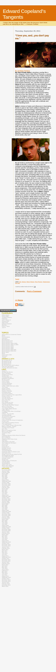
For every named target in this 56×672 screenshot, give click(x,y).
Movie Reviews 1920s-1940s (9, 343)
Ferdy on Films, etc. (7, 396)
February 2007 (6, 487)
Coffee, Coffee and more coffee (10, 386)
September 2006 (6, 481)
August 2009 (5, 525)
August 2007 (5, 495)
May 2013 (4, 572)
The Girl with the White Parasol (10, 405)
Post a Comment (34, 291)
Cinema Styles (6, 382)
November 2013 (6, 580)
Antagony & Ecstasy (7, 374)
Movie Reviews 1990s (8, 348)
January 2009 (5, 516)
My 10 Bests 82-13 (7, 360)
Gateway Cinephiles (7, 403)
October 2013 (5, 578)
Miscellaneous (6, 339)
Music (3, 353)
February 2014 (6, 583)
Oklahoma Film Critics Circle (9, 439)
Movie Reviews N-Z (7, 342)
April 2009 (4, 520)
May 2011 (4, 552)
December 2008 (6, 515)
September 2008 (6, 511)
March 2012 (5, 564)
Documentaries (6, 337)
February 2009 (6, 518)
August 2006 (5, 480)
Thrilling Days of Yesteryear (9, 460)
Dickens (24, 281)
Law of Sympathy (6, 418)
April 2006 (4, 475)
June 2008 (5, 507)
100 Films (4, 440)
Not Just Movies (6, 437)
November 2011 (6, 559)
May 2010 (4, 537)
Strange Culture (6, 458)
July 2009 (4, 524)
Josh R (4, 327)
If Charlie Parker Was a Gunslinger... (11, 411)
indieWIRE (5, 412)
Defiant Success (6, 389)
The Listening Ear (6, 424)
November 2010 (6, 544)
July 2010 (4, 539)
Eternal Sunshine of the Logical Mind (12, 394)
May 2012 (4, 567)
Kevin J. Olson (6, 326)
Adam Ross (5, 322)
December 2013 (6, 581)
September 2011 (6, 557)
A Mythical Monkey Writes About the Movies (13, 435)
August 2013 (5, 576)
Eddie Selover (5, 315)
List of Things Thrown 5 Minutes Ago (11, 425)
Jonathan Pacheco (7, 317)
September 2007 (6, 496)
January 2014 (5, 582)
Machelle (4, 325)
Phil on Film (5, 444)
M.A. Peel (4, 429)
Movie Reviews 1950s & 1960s (10, 344)
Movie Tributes (30, 281)
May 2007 (4, 491)
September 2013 (6, 577)
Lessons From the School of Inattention (12, 420)
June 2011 (5, 553)
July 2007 (4, 494)
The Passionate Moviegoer (9, 443)
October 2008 (5, 513)
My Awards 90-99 (6, 362)
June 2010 (5, 538)
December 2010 (6, 545)
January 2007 (5, 486)
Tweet (17, 279)
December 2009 (6, 530)
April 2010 (4, 535)
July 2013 (4, 575)
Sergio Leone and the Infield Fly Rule (12, 454)
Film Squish (5, 401)
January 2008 (5, 501)
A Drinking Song (6, 392)
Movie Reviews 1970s (8, 346)
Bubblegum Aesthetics (8, 378)
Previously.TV (5, 446)
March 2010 (5, 534)
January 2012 (5, 562)
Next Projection (6, 436)
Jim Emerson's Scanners (8, 416)
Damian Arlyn (5, 321)
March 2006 (5, 473)
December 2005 (6, 470)
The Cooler (5, 387)
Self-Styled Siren (6, 453)
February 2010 (6, 533)
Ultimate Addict (6, 462)
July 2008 (4, 509)
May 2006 (4, 476)
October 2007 (5, 497)
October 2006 (5, 482)
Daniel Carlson (6, 388)
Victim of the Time (6, 464)
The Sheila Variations (7, 456)
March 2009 (5, 519)
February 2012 (6, 563)
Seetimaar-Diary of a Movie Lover (11, 451)
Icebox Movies (6, 410)
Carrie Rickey (5, 381)
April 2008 (4, 505)
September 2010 (6, 542)
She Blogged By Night (8, 455)
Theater (4, 357)
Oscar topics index (7, 354)
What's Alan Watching (8, 465)
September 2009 (6, 526)
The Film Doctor (6, 397)
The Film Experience (7, 398)
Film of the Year (6, 400)
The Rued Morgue (7, 450)
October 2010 (5, 543)
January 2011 (5, 547)
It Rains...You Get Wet (8, 413)
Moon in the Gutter (7, 431)
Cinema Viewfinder (7, 383)
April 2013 (4, 571)
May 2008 (4, 506)
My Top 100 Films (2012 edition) (10, 365)
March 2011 (5, 549)
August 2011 (5, 556)
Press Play (5, 445)
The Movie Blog (6, 432)
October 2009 (5, 528)
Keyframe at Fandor (7, 417)
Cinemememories (6, 384)
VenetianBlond (6, 463)
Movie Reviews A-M (7, 340)
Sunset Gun (5, 459)
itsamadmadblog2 (6, 415)
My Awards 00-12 (6, 364)
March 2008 (5, 504)
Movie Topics (5, 352)
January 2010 (5, 532)
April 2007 (4, 490)
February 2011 (6, 548)
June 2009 (5, 523)
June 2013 (5, 573)
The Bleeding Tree (7, 377)
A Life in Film (5, 421)
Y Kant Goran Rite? (7, 467)
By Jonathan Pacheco (22, 71)
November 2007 (6, 499)
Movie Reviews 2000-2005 (9, 349)
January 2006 (5, 471)
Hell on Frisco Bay (7, 406)
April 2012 (4, 566)
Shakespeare (46, 281)
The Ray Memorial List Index (9, 367)
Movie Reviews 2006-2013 (9, 351)
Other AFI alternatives (8, 366)
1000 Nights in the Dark (8, 441)
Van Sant (17, 283)
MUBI (3, 434)
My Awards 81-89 (6, 361)
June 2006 (5, 477)
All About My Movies (7, 372)
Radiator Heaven (6, 448)
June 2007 (5, 492)
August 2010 (5, 540)
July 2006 (4, 478)
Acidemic (4, 370)
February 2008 (6, 502)
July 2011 (4, 554)
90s (20, 281)
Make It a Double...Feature (9, 426)
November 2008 (6, 514)
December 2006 (6, 485)
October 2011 (5, 558)
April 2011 (4, 550)
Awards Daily (5, 375)
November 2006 (6, 483)
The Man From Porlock (8, 427)
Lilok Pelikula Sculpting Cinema (10, 422)
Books (3, 335)
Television (4, 356)
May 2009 (4, 521)
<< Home (19, 300)
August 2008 (5, 510)
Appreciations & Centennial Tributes (11, 334)
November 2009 (6, 529)
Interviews (4, 338)
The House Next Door (8, 407)
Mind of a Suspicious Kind (9, 430)
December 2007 (6, 500)
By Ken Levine (6, 379)
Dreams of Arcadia (7, 391)
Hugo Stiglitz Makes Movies (9, 408)
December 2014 (6, 585)
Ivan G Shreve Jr (6, 320)
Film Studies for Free (7, 402)
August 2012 (5, 569)
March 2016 (5, 586)
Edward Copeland (7, 323)
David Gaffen (5, 316)
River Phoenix (38, 281)
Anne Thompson (6, 373)
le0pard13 (4, 318)
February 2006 (6, 472)
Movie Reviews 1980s (8, 347)
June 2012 (5, 568)
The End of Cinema (7, 393)
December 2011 (6, 561)
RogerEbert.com (6, 449)
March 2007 (5, 489)
